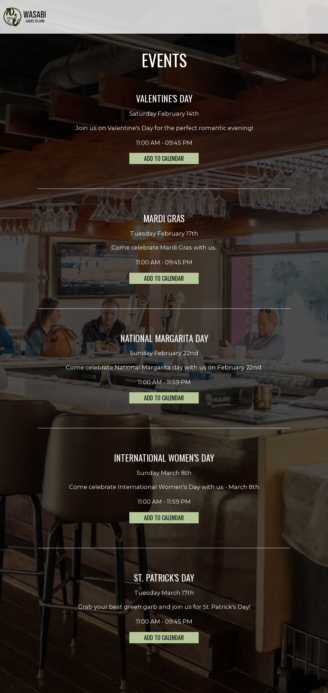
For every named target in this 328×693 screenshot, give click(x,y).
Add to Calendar (164, 158)
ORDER (291, 17)
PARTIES (224, 17)
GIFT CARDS (250, 17)
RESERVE (313, 17)
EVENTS (203, 17)
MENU (138, 17)
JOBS (273, 17)
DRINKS (157, 17)
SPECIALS (180, 17)
